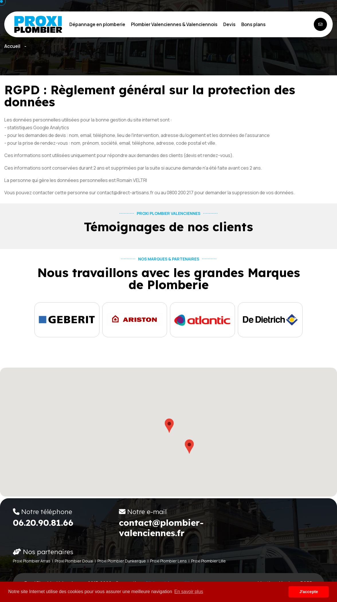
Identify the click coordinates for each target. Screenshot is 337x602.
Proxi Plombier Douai (74, 561)
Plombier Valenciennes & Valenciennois (174, 24)
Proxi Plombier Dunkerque (121, 561)
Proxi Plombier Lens (168, 561)
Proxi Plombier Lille (208, 561)
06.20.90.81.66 (43, 522)
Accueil (12, 46)
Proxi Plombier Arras (31, 561)
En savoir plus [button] (188, 591)
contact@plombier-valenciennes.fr (161, 527)
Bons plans (253, 24)
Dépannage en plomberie (97, 24)
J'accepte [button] (308, 591)
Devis (229, 24)
